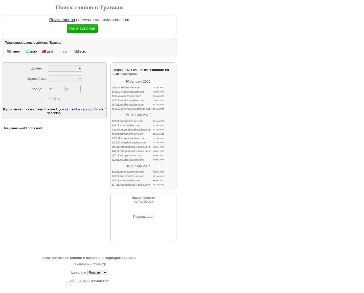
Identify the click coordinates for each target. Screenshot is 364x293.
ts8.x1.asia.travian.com (126, 180)
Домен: (36, 68)
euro (80, 51)
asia (47, 51)
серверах (128, 74)
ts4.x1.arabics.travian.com (128, 104)
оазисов (93, 258)
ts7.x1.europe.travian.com (127, 155)
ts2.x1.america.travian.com (128, 171)
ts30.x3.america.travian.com (129, 142)
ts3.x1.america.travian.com (128, 176)
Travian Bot (99, 281)
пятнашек (60, 258)
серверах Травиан (120, 258)
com (64, 51)
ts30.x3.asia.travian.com (126, 96)
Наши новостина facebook (143, 199)
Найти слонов (83, 28)
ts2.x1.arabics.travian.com (128, 159)
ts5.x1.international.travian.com (131, 146)
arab (31, 51)
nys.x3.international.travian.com (131, 129)
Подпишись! (143, 216)
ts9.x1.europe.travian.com (127, 121)
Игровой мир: (37, 79)
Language (78, 272)
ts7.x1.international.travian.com (131, 184)
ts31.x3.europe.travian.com (128, 91)
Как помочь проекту (89, 264)
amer (13, 51)
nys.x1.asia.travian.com (126, 87)
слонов (76, 258)
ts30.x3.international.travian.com (131, 109)
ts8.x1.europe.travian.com (127, 134)
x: (51, 89)
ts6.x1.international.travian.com (131, 151)
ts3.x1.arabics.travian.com (128, 100)
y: (67, 89)
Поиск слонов (62, 20)
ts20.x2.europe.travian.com (128, 138)
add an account (82, 109)
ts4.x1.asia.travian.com (126, 125)
